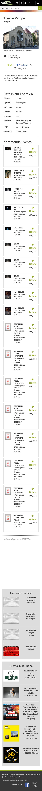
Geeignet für (7, 131)
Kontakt (21, 777)
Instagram (20, 68)
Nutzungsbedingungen (33, 775)
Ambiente (6, 112)
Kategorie (6, 98)
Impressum (5, 775)
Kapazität (6, 103)
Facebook (22, 65)
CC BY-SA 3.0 (28, 50)
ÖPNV (5, 127)
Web (11, 65)
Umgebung (7, 116)
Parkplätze (7, 121)
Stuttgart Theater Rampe (16, 50)
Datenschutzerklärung (10, 777)
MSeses (5, 50)
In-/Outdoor (7, 107)
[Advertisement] (21, 565)
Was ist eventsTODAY (17, 775)
